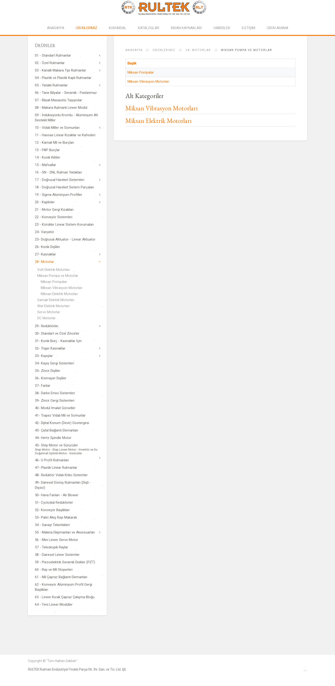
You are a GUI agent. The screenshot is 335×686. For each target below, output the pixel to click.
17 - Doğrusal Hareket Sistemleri (59, 180)
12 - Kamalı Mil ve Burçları (54, 142)
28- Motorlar (198, 50)
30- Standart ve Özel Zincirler (57, 333)
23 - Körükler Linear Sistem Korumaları (64, 224)
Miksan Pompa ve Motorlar (57, 276)
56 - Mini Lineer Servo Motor (56, 540)
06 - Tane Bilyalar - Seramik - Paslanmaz (66, 93)
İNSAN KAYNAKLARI (186, 28)
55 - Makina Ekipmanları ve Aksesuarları (65, 532)
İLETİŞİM (248, 28)
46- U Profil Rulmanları (52, 460)
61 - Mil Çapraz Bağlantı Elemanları (61, 577)
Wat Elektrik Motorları (53, 306)
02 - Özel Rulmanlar (50, 63)
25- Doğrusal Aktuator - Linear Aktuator (65, 239)
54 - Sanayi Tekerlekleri (52, 525)
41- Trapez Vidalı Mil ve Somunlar (60, 415)
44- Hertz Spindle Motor (53, 438)
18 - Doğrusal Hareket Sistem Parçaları (64, 187)
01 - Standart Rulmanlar (53, 55)
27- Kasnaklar (45, 254)
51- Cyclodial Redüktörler (54, 502)
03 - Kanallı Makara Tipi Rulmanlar (60, 70)
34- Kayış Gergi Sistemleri (54, 363)
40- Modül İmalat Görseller (55, 408)
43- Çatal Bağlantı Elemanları (56, 430)
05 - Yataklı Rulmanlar (51, 85)
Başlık (131, 63)
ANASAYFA (55, 28)
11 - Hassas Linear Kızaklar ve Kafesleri (65, 135)
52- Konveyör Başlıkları (52, 510)
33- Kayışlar (44, 356)
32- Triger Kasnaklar (50, 348)
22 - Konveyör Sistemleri (53, 217)
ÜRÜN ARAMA (277, 28)
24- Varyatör (44, 232)
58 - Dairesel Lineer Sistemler (57, 555)
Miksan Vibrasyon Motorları (148, 81)
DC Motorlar (46, 318)
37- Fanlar (42, 386)
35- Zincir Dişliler (47, 371)
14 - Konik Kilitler (47, 157)
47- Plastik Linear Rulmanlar (56, 467)
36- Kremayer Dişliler (50, 378)
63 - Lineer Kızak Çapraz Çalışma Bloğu (64, 597)
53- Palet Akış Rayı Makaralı (56, 517)
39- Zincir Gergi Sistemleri (54, 400)
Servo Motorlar (48, 312)
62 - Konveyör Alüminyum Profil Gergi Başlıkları (63, 587)
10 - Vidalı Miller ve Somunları (57, 128)
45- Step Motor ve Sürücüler (67, 449)
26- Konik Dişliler (47, 247)
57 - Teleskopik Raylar (51, 547)
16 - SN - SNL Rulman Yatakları (58, 172)
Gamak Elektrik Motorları (55, 300)
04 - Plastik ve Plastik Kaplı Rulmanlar (63, 78)
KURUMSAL (117, 28)
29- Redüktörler (46, 326)
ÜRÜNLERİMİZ (86, 28)
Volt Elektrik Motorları (53, 270)
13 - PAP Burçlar (47, 150)
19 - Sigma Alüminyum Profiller (58, 195)
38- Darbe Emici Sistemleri (55, 393)
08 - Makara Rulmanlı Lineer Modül (61, 107)
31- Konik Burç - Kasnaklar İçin (58, 341)
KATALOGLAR (148, 28)
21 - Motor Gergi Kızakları (54, 209)
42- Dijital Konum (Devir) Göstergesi (62, 423)
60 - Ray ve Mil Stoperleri (54, 569)
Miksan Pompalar (140, 72)
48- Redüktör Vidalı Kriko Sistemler (61, 475)
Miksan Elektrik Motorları (158, 120)
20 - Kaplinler (45, 202)
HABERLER (222, 28)
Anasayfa (134, 50)
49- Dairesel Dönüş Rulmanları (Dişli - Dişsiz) (63, 485)
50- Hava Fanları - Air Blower (56, 495)
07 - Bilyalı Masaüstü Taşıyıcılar (58, 100)
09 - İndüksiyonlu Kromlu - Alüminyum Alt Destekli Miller (66, 117)
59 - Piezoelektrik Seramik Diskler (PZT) (65, 562)
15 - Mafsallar (45, 165)
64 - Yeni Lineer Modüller (54, 604)
